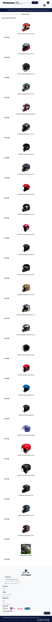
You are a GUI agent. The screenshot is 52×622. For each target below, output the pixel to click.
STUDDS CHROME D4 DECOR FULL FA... (26, 334)
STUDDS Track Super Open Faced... (26, 455)
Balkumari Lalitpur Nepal (12, 579)
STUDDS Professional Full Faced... (26, 214)
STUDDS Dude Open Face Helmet (26, 194)
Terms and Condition (7, 594)
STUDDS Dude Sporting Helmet (26, 395)
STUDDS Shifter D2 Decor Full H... (26, 134)
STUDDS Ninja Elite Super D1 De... (26, 515)
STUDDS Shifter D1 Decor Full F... (26, 174)
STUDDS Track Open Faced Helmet (26, 435)
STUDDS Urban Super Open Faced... (26, 355)
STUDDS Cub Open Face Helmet (26, 154)
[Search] (26, 613)
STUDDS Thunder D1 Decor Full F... (26, 94)
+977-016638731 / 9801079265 (14, 581)
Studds (17, 14)
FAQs (4, 590)
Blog (4, 600)
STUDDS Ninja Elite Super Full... (26, 495)
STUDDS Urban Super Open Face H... (26, 74)
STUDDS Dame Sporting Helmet (26, 254)
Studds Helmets (25, 14)
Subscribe (47, 613)
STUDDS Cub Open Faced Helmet (26, 375)
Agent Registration (7, 604)
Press (4, 602)
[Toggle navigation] (3, 10)
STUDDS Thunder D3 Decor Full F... (26, 33)
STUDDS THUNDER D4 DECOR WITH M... (26, 114)
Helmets (10, 14)
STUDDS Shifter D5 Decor (26, 555)
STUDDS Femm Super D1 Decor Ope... (26, 234)
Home (4, 14)
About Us (5, 588)
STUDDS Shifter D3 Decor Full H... (26, 53)
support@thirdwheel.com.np (13, 583)
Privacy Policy (6, 596)
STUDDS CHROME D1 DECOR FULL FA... (26, 314)
